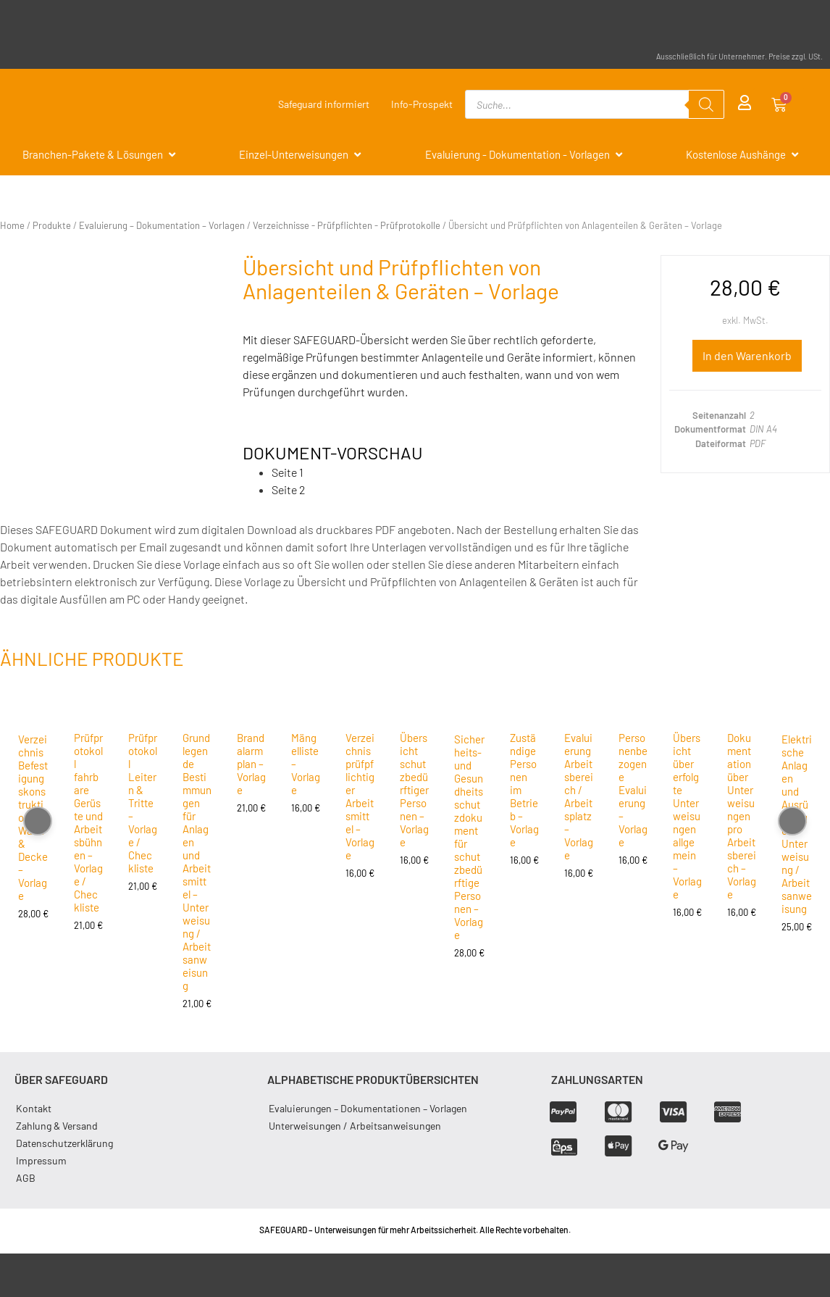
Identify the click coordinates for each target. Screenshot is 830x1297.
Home (12, 225)
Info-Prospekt (422, 104)
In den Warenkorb (747, 355)
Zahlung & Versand (57, 1125)
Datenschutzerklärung (64, 1143)
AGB (25, 1178)
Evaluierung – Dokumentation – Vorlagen (162, 225)
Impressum (41, 1160)
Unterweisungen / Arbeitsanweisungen (355, 1125)
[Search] (706, 104)
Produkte (52, 225)
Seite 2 (288, 489)
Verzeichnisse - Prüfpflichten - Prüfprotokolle (346, 225)
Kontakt (33, 1108)
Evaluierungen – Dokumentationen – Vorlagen (368, 1108)
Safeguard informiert (323, 104)
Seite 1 (287, 472)
